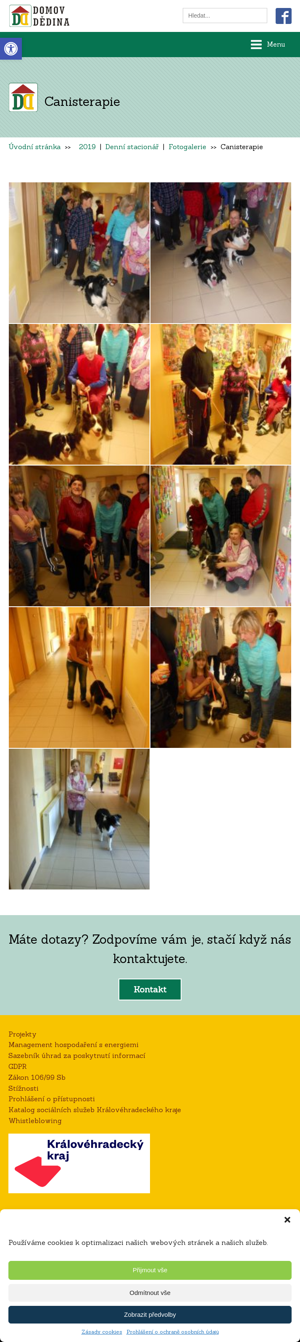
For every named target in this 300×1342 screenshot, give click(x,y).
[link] (11, 49)
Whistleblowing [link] (35, 1120)
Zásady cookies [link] (102, 1332)
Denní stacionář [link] (132, 146)
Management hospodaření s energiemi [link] (73, 1044)
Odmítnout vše (150, 1292)
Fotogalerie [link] (187, 146)
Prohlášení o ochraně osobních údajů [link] (172, 1332)
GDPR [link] (17, 1066)
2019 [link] (87, 146)
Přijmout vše (150, 1270)
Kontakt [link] (150, 989)
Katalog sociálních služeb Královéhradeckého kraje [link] (94, 1109)
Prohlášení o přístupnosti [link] (51, 1099)
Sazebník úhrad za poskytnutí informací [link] (76, 1055)
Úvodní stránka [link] (34, 146)
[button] (287, 1220)
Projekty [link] (22, 1034)
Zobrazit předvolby (150, 1314)
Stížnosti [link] (23, 1088)
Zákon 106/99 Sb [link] (37, 1077)
